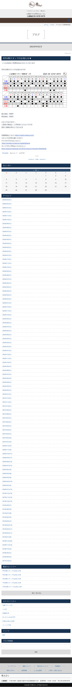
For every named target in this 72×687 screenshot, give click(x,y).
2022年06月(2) (6, 378)
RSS (3, 635)
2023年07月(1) (6, 327)
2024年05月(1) (6, 287)
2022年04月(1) (6, 382)
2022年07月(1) (6, 374)
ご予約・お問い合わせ (55, 670)
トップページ (12, 666)
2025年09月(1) (6, 224)
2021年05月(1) (6, 426)
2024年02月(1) (6, 299)
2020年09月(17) (7, 458)
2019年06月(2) (6, 517)
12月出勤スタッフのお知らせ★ (12, 587)
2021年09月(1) (6, 410)
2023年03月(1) (6, 343)
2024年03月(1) (6, 295)
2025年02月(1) (6, 251)
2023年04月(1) (6, 339)
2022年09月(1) (6, 366)
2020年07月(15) (7, 466)
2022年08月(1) (6, 370)
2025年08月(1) (6, 228)
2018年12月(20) (7, 541)
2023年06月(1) (6, 331)
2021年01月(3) (6, 442)
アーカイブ (7, 196)
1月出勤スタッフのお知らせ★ (11, 583)
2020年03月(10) (7, 481)
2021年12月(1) (6, 398)
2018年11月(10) (7, 545)
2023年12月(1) (6, 307)
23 (55, 187)
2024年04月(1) (6, 291)
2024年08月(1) (6, 275)
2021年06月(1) (6, 422)
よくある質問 (38, 670)
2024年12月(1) (6, 259)
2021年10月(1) (6, 406)
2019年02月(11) (7, 533)
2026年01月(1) (6, 208)
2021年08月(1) (6, 414)
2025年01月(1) (6, 255)
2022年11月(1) (6, 358)
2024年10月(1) (6, 267)
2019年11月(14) (7, 497)
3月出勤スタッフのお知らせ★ (11, 575)
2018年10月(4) (6, 549)
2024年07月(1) (6, 279)
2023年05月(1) (6, 335)
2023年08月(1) (6, 323)
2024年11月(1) (6, 263)
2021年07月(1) (6, 418)
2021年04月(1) (6, 430)
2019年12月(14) (7, 493)
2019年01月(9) (6, 537)
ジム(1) (4, 609)
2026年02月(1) (6, 204)
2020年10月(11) (7, 454)
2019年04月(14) (7, 525)
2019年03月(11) (7, 529)
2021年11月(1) (6, 402)
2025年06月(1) (6, 235)
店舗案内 (57, 666)
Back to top (36, 660)
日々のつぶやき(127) (8, 617)
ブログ (52, 25)
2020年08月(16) (7, 462)
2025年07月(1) (6, 232)
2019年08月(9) (6, 509)
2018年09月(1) (6, 553)
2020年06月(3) (6, 470)
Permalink (5, 153)
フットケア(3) (6, 625)
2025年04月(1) (6, 243)
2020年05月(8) (6, 474)
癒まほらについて (42, 666)
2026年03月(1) (6, 200)
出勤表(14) (5, 613)
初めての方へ (11, 670)
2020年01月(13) (7, 489)
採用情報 (24, 670)
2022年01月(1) (6, 394)
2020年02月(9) (6, 485)
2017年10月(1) (6, 561)
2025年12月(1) (6, 212)
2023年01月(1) (6, 351)
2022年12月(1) (6, 354)
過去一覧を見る (36, 593)
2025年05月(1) (6, 239)
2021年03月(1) (6, 434)
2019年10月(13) (7, 501)
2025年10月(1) (6, 220)
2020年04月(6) (6, 477)
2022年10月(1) (6, 362)
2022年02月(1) (6, 390)
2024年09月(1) (6, 271)
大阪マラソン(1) (7, 605)
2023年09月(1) (6, 319)
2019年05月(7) (6, 521)
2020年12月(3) (6, 446)
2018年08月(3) (6, 557)
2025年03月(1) (6, 247)
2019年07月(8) (6, 513)
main (36, 159)
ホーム (46, 25)
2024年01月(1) (6, 303)
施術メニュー (27, 666)
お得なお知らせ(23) (8, 621)
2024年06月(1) (6, 283)
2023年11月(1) (6, 311)
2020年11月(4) (6, 450)
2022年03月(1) (6, 386)
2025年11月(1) (6, 216)
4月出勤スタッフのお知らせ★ (11, 571)
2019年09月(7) (6, 505)
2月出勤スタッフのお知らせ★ (11, 579)
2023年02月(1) (6, 347)
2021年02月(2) (6, 438)
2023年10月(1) (6, 315)
